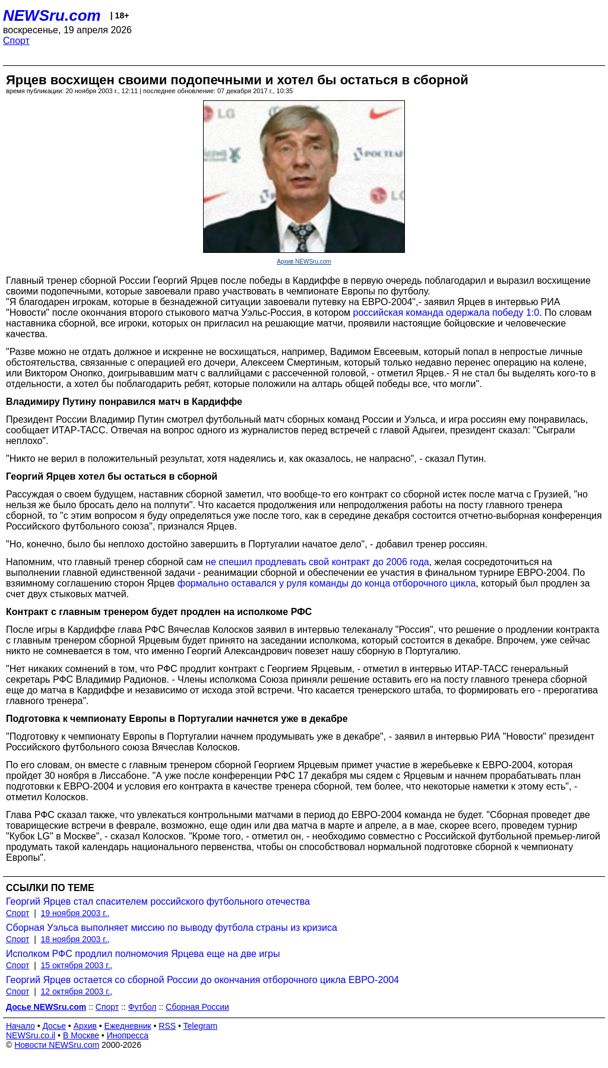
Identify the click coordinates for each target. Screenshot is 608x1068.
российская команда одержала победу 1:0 (446, 313)
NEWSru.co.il (30, 1035)
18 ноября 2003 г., (75, 939)
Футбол (142, 1007)
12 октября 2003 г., (77, 991)
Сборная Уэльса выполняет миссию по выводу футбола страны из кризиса (171, 928)
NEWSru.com (52, 15)
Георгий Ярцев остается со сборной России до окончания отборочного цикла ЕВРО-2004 (202, 980)
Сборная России (197, 1007)
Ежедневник (127, 1026)
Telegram (200, 1026)
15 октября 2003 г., (77, 965)
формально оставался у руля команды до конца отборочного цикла (327, 583)
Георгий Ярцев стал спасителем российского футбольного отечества (158, 901)
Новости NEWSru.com (56, 1045)
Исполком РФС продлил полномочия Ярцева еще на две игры (143, 954)
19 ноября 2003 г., (75, 913)
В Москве (81, 1035)
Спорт (16, 41)
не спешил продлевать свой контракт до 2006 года (317, 562)
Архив (85, 1026)
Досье (54, 1026)
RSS (167, 1026)
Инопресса (128, 1035)
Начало (20, 1026)
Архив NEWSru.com (304, 261)
